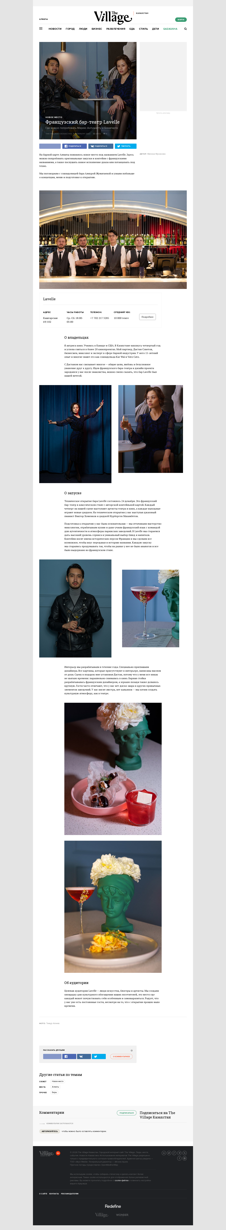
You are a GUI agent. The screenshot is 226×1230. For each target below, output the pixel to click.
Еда (132, 29)
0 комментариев (121, 1056)
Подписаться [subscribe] (127, 1113)
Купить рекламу (163, 113)
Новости (55, 29)
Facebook (181, 1158)
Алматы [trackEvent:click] (55, 1087)
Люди (83, 29)
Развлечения (115, 29)
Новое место (54, 117)
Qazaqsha (170, 29)
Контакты (54, 1194)
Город (70, 29)
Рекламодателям (69, 1194)
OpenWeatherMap (109, 1165)
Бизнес (97, 29)
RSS (186, 1152)
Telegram (181, 1152)
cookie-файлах (122, 1180)
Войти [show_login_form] (181, 20)
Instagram (186, 1158)
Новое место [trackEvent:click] (57, 1081)
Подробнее (147, 316)
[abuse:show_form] (131, 1050)
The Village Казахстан (59, 134)
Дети (155, 29)
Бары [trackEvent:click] (54, 1092)
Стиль (143, 29)
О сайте (43, 1194)
